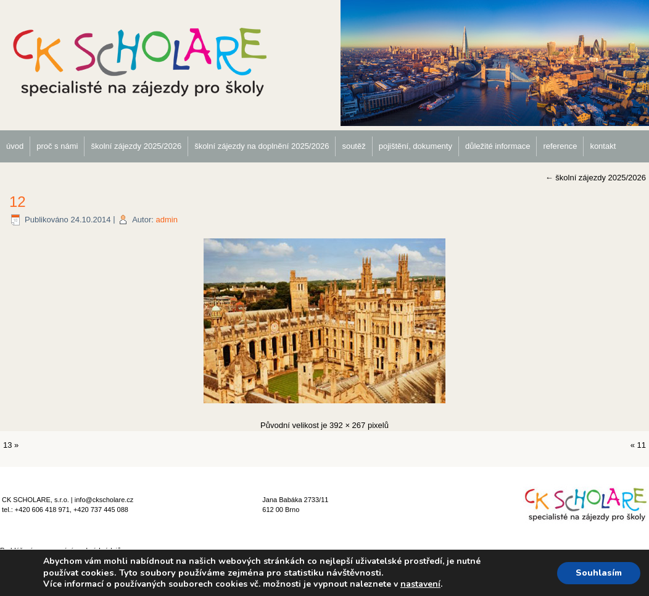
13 (7, 445)
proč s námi (57, 146)
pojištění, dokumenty (415, 146)
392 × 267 (347, 425)
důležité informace (498, 146)
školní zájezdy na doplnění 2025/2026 (261, 146)
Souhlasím (599, 573)
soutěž (353, 146)
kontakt (603, 146)
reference (560, 146)
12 (17, 201)
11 (641, 445)
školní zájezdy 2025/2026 (136, 146)
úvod (14, 146)
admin (166, 219)
